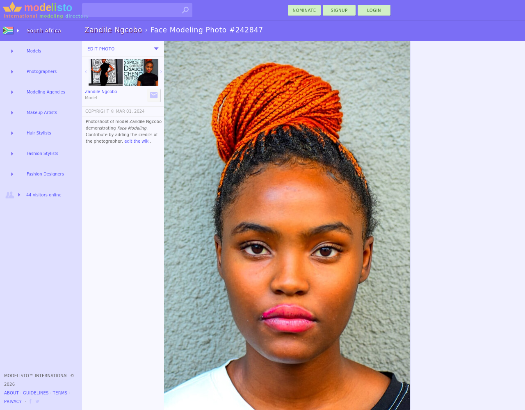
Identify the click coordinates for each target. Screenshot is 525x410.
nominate (304, 10)
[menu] (156, 48)
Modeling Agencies (46, 92)
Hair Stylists (39, 133)
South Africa (44, 31)
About (11, 393)
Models (34, 51)
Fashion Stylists (42, 153)
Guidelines (36, 393)
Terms (60, 393)
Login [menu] (374, 10)
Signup (339, 10)
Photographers (42, 71)
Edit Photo (101, 49)
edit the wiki (137, 141)
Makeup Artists (42, 112)
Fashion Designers (45, 174)
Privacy (13, 401)
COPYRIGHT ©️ (99, 111)
